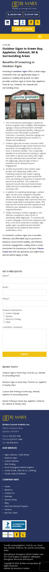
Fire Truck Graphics (12, 556)
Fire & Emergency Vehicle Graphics (19, 467)
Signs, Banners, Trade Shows (17, 454)
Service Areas (11, 499)
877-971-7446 (32, 14)
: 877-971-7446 (16, 439)
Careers (8, 509)
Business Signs (11, 458)
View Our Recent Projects (16, 506)
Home (7, 486)
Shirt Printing (10, 464)
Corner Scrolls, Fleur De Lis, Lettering (20, 470)
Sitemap (8, 496)
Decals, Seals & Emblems (15, 473)
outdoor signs (20, 71)
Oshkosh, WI (21, 548)
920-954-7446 (15, 14)
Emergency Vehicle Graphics (28, 554)
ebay (16, 22)
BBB (22, 22)
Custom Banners (12, 461)
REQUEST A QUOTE (23, 29)
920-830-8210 (12, 442)
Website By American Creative (16, 568)
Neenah (11, 548)
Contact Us (10, 493)
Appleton (21, 545)
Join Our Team (11, 512)
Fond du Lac (31, 545)
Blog (7, 502)
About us (9, 489)
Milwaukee (35, 556)
